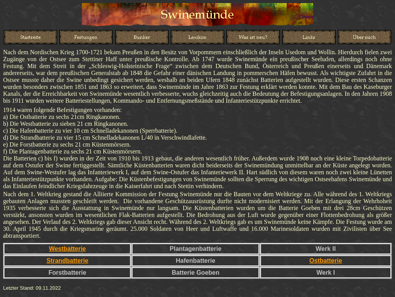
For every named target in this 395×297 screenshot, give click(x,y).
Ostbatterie (325, 260)
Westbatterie (67, 248)
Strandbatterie (67, 260)
